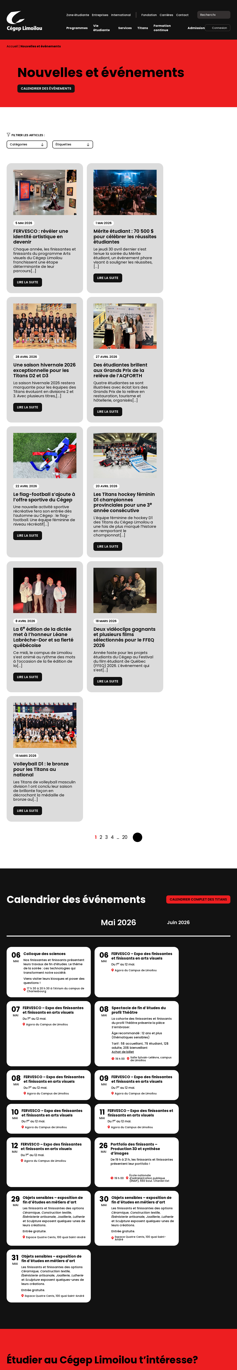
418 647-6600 (17, 1340)
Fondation (149, 15)
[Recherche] (225, 15)
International (121, 15)
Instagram (202, 1361)
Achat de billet (35, 806)
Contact (182, 15)
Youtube (227, 1361)
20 (124, 583)
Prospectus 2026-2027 (27, 1269)
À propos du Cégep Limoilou (32, 1252)
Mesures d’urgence (24, 1286)
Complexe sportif (87, 1252)
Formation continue (162, 28)
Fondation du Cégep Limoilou (33, 1260)
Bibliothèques (83, 1260)
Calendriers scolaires (90, 1269)
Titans (142, 28)
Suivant (137, 583)
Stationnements (21, 1277)
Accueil (12, 46)
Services (125, 28)
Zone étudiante (77, 15)
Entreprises (100, 15)
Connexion (219, 28)
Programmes (77, 28)
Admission (196, 28)
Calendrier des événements (46, 88)
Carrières (166, 15)
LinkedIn (218, 1361)
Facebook (210, 1361)
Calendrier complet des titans (198, 645)
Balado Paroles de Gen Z (93, 1286)
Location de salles (23, 1294)
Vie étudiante (101, 28)
